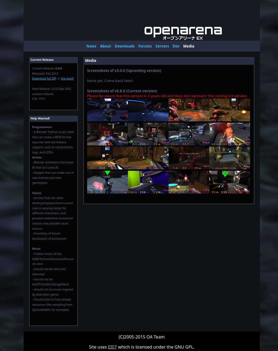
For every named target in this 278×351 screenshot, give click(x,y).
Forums (145, 46)
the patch (67, 78)
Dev (176, 46)
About (105, 46)
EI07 (112, 347)
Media (188, 46)
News (91, 46)
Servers (162, 46)
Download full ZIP (44, 78)
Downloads (124, 46)
